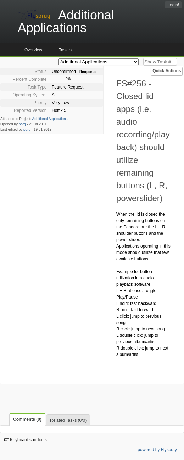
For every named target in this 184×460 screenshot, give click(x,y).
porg (22, 124)
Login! (173, 4)
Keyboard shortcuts (25, 439)
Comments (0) (27, 419)
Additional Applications (50, 119)
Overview (33, 49)
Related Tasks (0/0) (68, 420)
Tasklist (66, 49)
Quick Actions (166, 70)
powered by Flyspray (157, 449)
